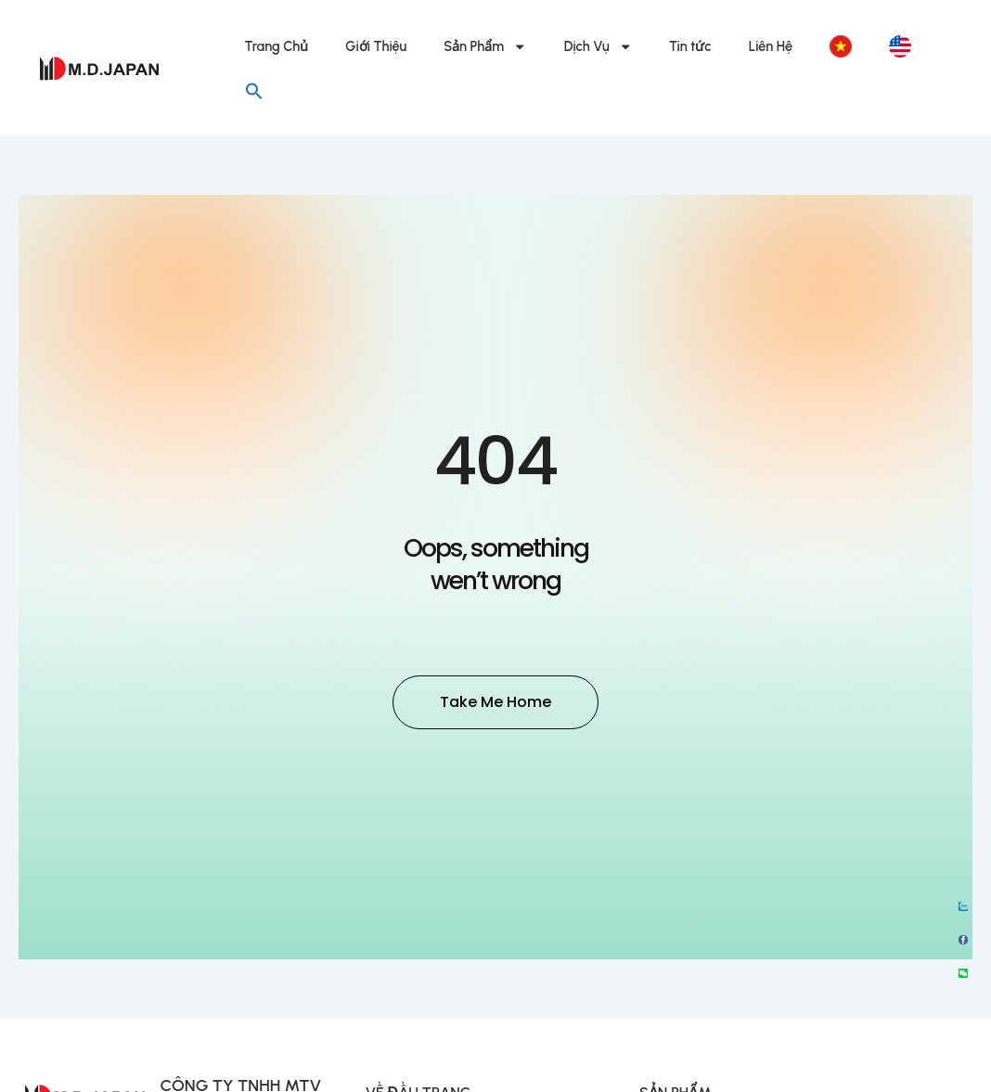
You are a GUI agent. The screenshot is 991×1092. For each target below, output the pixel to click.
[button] (254, 91)
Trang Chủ (277, 46)
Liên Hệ (770, 46)
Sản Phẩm (485, 47)
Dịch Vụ (598, 47)
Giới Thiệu (375, 46)
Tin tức (690, 46)
